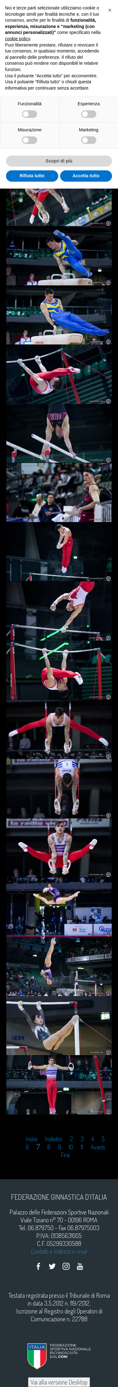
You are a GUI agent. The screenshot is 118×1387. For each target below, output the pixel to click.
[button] (110, 10)
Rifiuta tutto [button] (32, 175)
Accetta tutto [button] (85, 175)
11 (82, 1147)
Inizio (31, 1139)
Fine (65, 1155)
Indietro (53, 1139)
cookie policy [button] (17, 38)
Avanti (98, 1147)
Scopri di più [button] (59, 160)
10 (71, 1147)
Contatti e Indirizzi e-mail (59, 1251)
